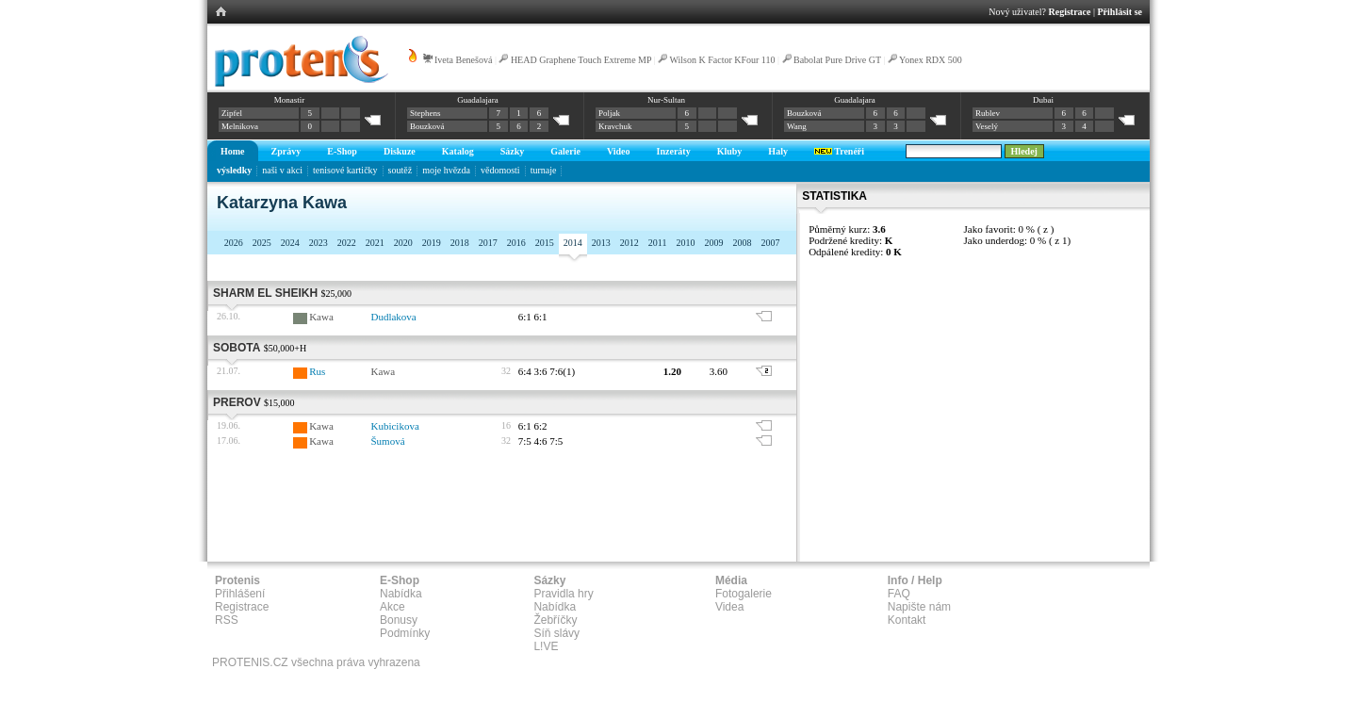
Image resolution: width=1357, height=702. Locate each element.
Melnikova (239, 126)
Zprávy (286, 151)
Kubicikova (394, 426)
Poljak (609, 113)
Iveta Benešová (463, 60)
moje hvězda (446, 170)
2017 (488, 242)
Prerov (237, 402)
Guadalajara (477, 100)
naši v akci (282, 170)
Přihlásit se (1120, 12)
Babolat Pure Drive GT (837, 60)
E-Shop (342, 151)
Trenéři (839, 151)
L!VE (545, 646)
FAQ (899, 593)
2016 (516, 242)
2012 (629, 242)
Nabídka (401, 593)
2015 (544, 242)
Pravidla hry (563, 593)
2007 (769, 242)
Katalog (458, 151)
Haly (778, 151)
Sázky (512, 151)
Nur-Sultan (666, 100)
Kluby (730, 151)
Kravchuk (615, 126)
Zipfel (231, 113)
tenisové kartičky (345, 170)
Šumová (387, 441)
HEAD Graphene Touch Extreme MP (581, 60)
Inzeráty (674, 151)
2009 (713, 242)
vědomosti (500, 170)
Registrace (1070, 12)
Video (618, 151)
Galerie (565, 151)
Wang (797, 126)
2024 (290, 242)
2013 (601, 242)
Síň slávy (556, 633)
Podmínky (405, 633)
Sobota (236, 347)
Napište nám (919, 606)
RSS (226, 620)
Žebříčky (555, 620)
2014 (573, 242)
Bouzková (427, 126)
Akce (392, 606)
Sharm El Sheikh (265, 293)
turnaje (544, 170)
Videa (729, 606)
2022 (346, 242)
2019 (431, 242)
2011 (657, 242)
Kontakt (907, 620)
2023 (318, 242)
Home (233, 151)
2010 (685, 242)
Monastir (289, 100)
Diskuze (400, 151)
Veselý (986, 126)
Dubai (1043, 100)
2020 (403, 242)
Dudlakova (393, 316)
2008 (741, 242)
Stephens (425, 113)
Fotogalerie (743, 593)
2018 (459, 242)
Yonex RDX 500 (930, 60)
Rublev (987, 113)
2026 (233, 242)
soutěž (400, 170)
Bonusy (398, 620)
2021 (375, 242)
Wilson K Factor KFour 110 (723, 60)
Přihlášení (240, 593)
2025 (262, 242)
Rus (317, 371)
